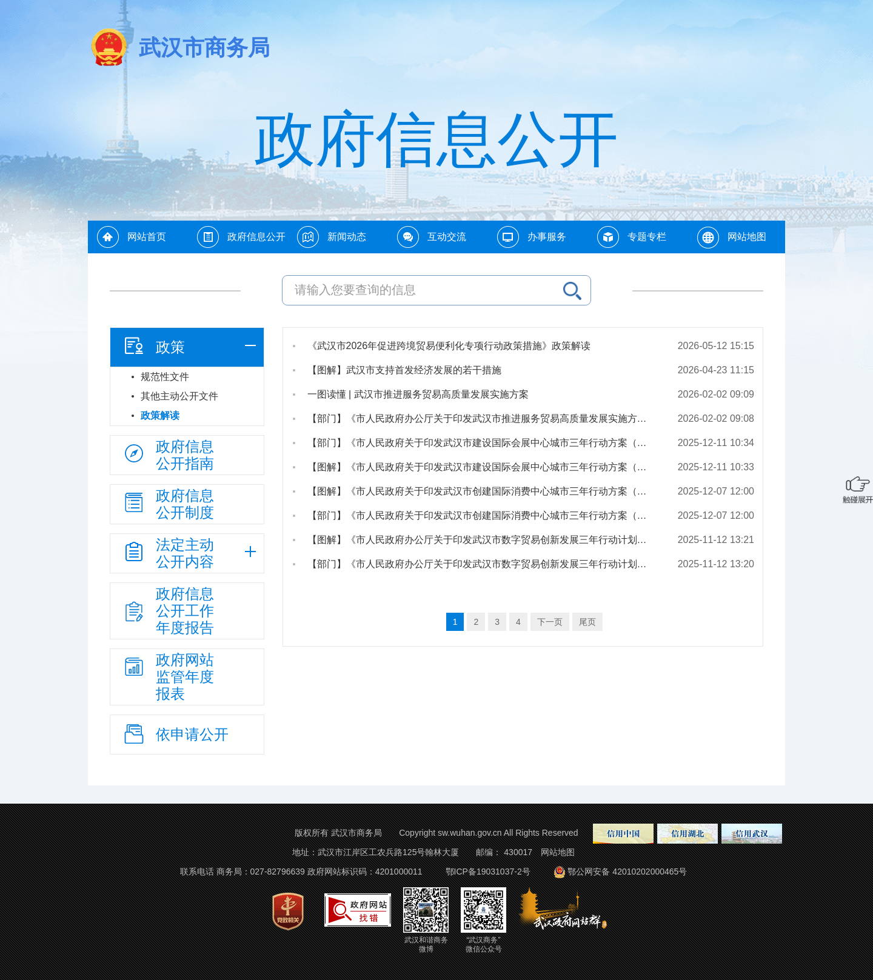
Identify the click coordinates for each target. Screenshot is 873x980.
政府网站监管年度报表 (168, 677)
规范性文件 (165, 377)
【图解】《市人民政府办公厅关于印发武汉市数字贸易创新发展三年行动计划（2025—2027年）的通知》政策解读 (483, 540)
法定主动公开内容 (168, 553)
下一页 (550, 622)
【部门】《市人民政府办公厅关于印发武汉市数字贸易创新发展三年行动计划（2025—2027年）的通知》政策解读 (483, 564)
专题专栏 (646, 237)
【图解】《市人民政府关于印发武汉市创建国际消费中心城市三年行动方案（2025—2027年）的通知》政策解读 (483, 491)
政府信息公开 (256, 237)
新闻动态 (346, 237)
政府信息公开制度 (168, 504)
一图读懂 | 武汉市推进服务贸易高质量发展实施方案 (418, 394)
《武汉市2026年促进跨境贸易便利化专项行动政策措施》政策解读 (449, 346)
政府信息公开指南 (168, 455)
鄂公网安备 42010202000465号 (619, 871)
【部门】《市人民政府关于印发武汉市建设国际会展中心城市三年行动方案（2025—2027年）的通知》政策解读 (483, 443)
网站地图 (747, 237)
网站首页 (146, 237)
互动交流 (446, 237)
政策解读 (160, 415)
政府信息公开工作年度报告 (168, 610)
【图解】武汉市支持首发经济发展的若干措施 (404, 370)
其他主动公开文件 (179, 396)
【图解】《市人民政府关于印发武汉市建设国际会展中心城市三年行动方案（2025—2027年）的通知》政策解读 (483, 467)
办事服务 (546, 237)
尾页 (587, 622)
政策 (153, 345)
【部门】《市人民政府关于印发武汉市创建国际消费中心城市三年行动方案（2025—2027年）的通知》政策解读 (483, 515)
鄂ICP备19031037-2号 (488, 871)
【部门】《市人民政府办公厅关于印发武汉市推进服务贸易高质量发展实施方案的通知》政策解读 (483, 418)
